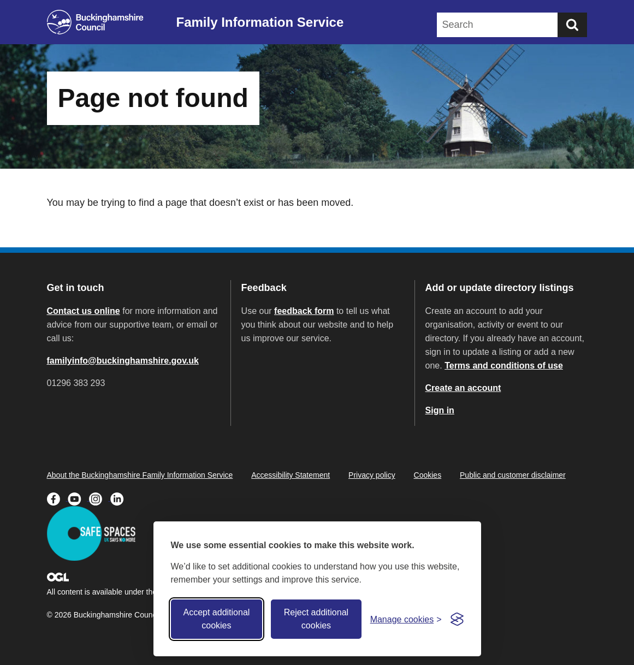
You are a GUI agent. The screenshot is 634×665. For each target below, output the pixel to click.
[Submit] (572, 25)
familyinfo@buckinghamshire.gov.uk (123, 360)
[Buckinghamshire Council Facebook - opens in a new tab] (57, 498)
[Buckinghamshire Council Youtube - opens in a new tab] (78, 498)
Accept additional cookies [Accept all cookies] (216, 619)
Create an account (463, 388)
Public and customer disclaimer (513, 475)
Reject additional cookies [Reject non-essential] (316, 619)
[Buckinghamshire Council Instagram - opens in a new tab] (99, 498)
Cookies (428, 475)
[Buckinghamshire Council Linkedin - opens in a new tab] (119, 498)
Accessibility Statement (290, 475)
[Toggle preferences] (406, 619)
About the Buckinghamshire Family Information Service (140, 475)
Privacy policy (371, 475)
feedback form (304, 311)
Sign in (439, 410)
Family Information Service (260, 22)
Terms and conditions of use (504, 365)
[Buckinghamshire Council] (95, 22)
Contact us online (83, 311)
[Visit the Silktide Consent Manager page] (457, 619)
